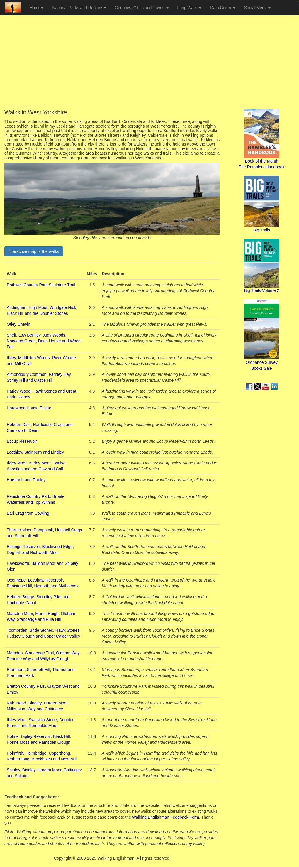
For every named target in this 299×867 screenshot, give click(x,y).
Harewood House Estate (29, 407)
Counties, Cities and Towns (142, 7)
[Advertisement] (149, 62)
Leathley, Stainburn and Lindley (35, 452)
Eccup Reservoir (22, 441)
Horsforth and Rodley (26, 479)
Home (36, 7)
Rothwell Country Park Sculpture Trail (41, 285)
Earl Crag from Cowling (28, 513)
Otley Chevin (18, 324)
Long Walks (189, 7)
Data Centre (222, 7)
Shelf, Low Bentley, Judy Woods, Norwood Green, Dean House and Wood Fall (44, 341)
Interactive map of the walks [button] (33, 251)
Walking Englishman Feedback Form (165, 817)
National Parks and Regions (79, 7)
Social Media (257, 7)
